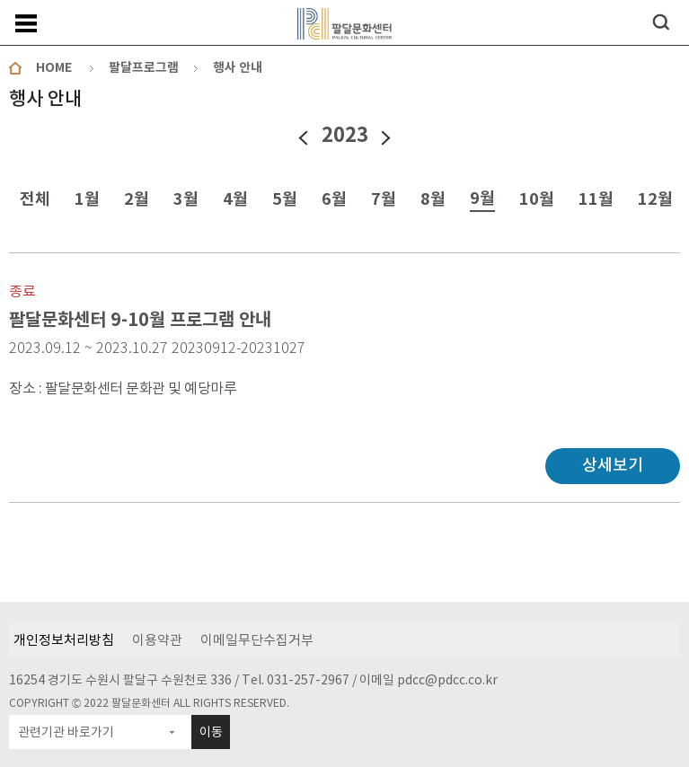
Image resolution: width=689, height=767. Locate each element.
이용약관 (157, 639)
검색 (661, 22)
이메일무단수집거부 (257, 639)
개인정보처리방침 (63, 639)
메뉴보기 (26, 23)
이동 (211, 732)
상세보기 (612, 464)
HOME (54, 67)
